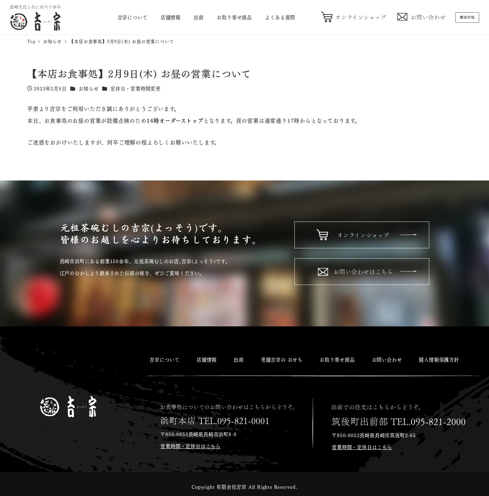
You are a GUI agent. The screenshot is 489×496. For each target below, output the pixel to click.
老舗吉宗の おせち (282, 359)
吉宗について (164, 359)
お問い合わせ (387, 359)
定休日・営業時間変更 (135, 88)
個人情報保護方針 (439, 359)
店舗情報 (207, 359)
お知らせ (88, 88)
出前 (239, 359)
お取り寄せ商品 (337, 359)
